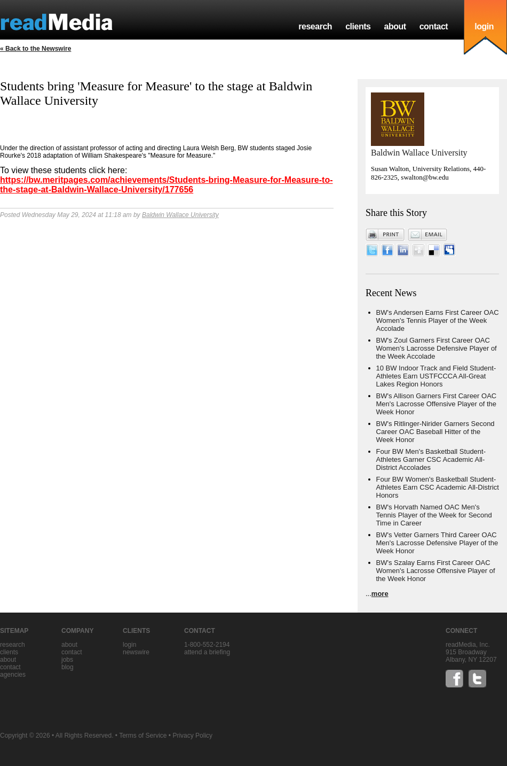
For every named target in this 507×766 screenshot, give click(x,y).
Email (427, 234)
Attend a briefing (207, 652)
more (380, 594)
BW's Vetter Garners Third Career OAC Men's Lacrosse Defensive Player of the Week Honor (437, 543)
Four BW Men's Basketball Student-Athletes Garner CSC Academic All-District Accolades (431, 459)
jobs (67, 659)
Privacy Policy (192, 735)
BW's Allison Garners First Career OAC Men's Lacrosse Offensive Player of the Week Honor (436, 404)
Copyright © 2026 (25, 735)
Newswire (136, 652)
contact (433, 26)
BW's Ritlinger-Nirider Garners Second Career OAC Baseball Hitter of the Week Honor (435, 432)
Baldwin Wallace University (180, 215)
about (395, 26)
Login (129, 644)
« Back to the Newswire (35, 48)
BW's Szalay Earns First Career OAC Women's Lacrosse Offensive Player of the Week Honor (435, 571)
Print (385, 234)
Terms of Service (143, 735)
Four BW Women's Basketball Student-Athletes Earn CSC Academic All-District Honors (437, 487)
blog (67, 667)
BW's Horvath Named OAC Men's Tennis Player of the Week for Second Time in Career (434, 515)
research (315, 26)
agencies (13, 674)
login (484, 26)
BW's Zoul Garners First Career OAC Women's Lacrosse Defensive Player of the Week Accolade (436, 348)
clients (357, 26)
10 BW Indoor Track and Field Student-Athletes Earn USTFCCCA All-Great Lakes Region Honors (436, 376)
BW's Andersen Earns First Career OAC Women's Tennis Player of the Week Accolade (437, 320)
